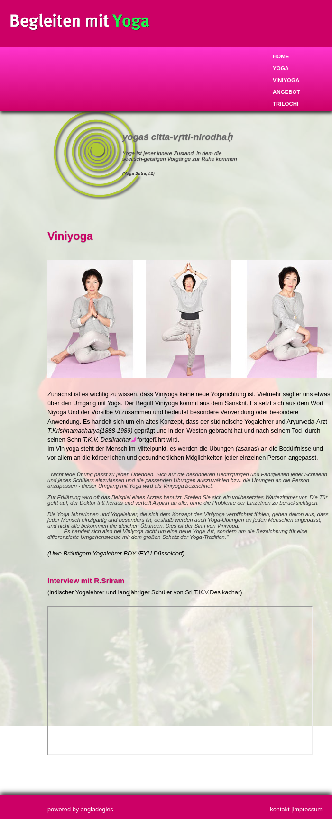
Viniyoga (286, 80)
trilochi (285, 104)
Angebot (286, 92)
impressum (308, 809)
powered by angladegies (80, 809)
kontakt (279, 809)
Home (281, 56)
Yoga (281, 68)
